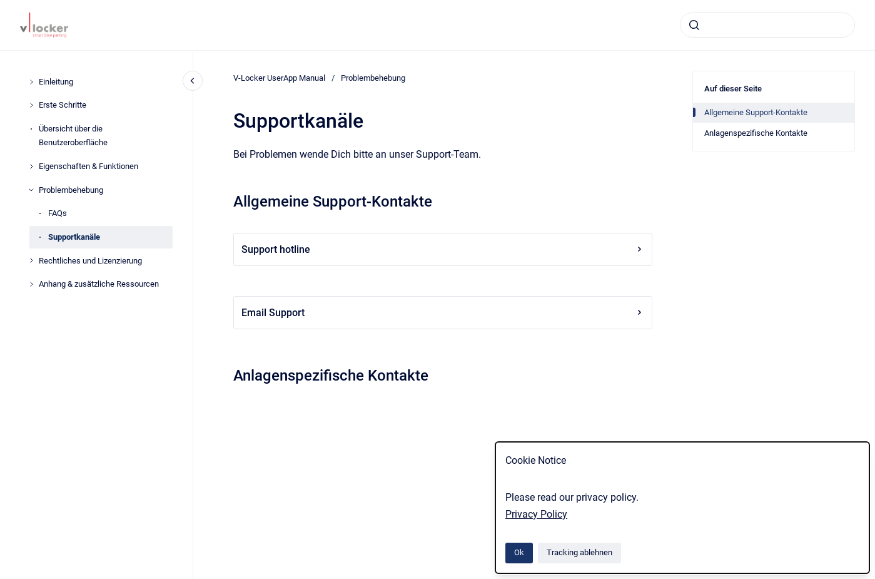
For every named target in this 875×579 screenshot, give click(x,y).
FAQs (57, 213)
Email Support (442, 313)
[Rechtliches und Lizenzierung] (31, 260)
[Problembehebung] (31, 190)
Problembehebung (71, 190)
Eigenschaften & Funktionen (88, 166)
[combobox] (767, 25)
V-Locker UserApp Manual (279, 78)
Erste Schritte (62, 105)
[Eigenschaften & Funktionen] (31, 166)
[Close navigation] (193, 81)
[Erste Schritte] (31, 105)
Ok (519, 552)
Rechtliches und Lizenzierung (90, 260)
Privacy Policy (536, 514)
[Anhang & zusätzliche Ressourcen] (31, 284)
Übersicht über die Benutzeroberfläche (73, 135)
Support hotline (442, 249)
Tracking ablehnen (579, 552)
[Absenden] (694, 25)
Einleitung (56, 81)
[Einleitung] (31, 82)
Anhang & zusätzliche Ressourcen (99, 284)
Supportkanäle (74, 237)
